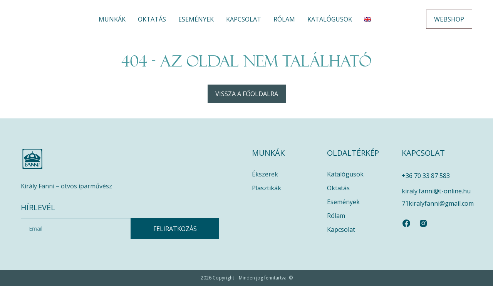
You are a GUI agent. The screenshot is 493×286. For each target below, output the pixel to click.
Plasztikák (266, 188)
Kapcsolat (243, 19)
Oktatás (152, 19)
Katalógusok (329, 19)
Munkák (112, 19)
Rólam (284, 19)
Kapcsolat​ (341, 229)
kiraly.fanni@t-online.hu (436, 191)
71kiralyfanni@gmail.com (438, 203)
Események (196, 19)
